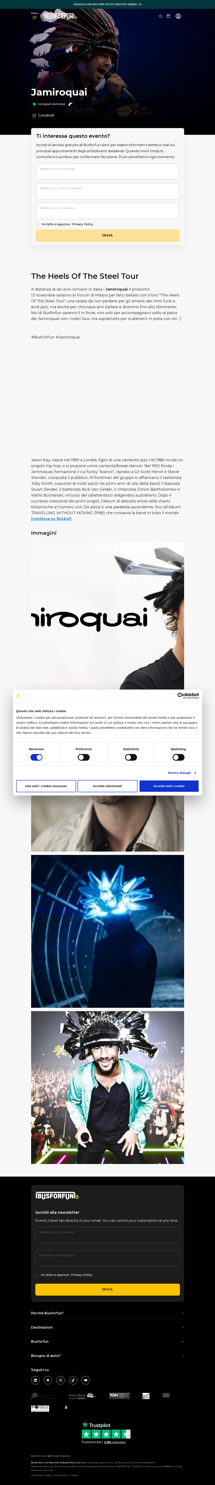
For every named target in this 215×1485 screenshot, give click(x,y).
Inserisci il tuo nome (57, 168)
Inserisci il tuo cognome (61, 188)
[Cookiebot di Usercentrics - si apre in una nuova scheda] (180, 696)
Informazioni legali (41, 1475)
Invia (107, 1289)
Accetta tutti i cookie (169, 786)
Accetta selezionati (107, 786)
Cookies (74, 1475)
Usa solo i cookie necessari (46, 786)
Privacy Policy (82, 224)
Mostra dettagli (179, 773)
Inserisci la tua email (57, 208)
